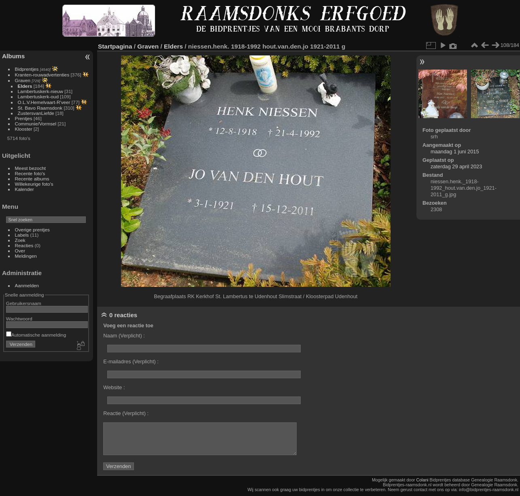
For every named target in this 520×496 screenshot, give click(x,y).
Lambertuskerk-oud (38, 96)
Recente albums (32, 178)
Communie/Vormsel (36, 123)
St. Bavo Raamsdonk (40, 107)
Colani (422, 479)
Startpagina (115, 46)
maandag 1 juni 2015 (455, 151)
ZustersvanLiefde (36, 113)
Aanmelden (27, 285)
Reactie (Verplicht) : (126, 413)
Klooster (23, 128)
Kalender (24, 189)
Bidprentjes (27, 69)
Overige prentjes (32, 229)
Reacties (24, 245)
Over (20, 250)
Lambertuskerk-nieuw (40, 91)
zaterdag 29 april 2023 (456, 166)
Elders (25, 86)
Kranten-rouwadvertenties (42, 74)
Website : (114, 387)
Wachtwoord (19, 318)
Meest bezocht (30, 168)
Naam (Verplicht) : (123, 336)
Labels (22, 234)
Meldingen (26, 256)
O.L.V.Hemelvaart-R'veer (44, 102)
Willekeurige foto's (34, 184)
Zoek (20, 240)
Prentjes (23, 118)
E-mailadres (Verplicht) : (131, 361)
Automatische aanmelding (36, 334)
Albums (13, 56)
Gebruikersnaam (23, 303)
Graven (23, 80)
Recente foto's (30, 173)
